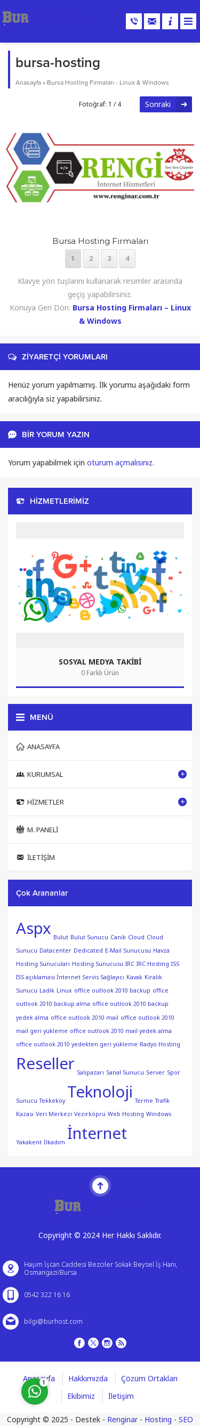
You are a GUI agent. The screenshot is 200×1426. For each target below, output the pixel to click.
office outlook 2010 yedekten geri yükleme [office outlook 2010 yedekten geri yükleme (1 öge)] (77, 1044)
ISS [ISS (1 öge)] (175, 964)
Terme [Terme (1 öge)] (144, 1100)
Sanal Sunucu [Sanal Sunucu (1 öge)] (125, 1072)
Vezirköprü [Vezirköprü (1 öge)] (90, 1114)
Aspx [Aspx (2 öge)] (33, 928)
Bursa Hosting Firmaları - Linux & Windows (108, 82)
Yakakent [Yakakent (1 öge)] (29, 1141)
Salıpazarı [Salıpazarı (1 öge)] (90, 1072)
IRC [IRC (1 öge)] (129, 964)
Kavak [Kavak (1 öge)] (134, 977)
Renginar (122, 1419)
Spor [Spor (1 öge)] (173, 1072)
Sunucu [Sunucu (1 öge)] (26, 1100)
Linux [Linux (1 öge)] (64, 990)
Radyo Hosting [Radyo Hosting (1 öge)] (160, 1044)
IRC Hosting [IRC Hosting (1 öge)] (153, 964)
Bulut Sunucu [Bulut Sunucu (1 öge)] (89, 936)
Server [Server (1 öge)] (155, 1072)
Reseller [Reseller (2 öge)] (45, 1063)
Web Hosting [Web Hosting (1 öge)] (126, 1114)
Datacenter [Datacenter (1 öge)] (55, 950)
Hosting (158, 1419)
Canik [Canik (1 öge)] (118, 936)
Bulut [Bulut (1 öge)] (60, 936)
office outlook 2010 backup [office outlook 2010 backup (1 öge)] (112, 990)
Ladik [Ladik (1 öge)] (46, 990)
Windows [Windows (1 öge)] (158, 1114)
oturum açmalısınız (120, 462)
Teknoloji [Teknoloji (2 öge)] (100, 1091)
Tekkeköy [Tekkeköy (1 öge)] (52, 1100)
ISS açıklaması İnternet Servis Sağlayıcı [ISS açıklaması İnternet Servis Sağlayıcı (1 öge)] (70, 977)
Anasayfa (28, 82)
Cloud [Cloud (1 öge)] (136, 936)
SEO (186, 1419)
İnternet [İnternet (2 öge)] (97, 1133)
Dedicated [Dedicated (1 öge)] (88, 950)
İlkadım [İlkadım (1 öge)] (54, 1141)
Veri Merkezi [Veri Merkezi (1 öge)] (54, 1114)
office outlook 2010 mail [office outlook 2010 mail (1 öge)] (84, 1017)
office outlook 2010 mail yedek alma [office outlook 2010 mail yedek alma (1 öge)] (121, 1031)
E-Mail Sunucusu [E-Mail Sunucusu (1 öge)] (128, 950)
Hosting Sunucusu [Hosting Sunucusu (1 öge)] (97, 964)
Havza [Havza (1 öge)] (161, 950)
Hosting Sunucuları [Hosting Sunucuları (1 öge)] (43, 964)
